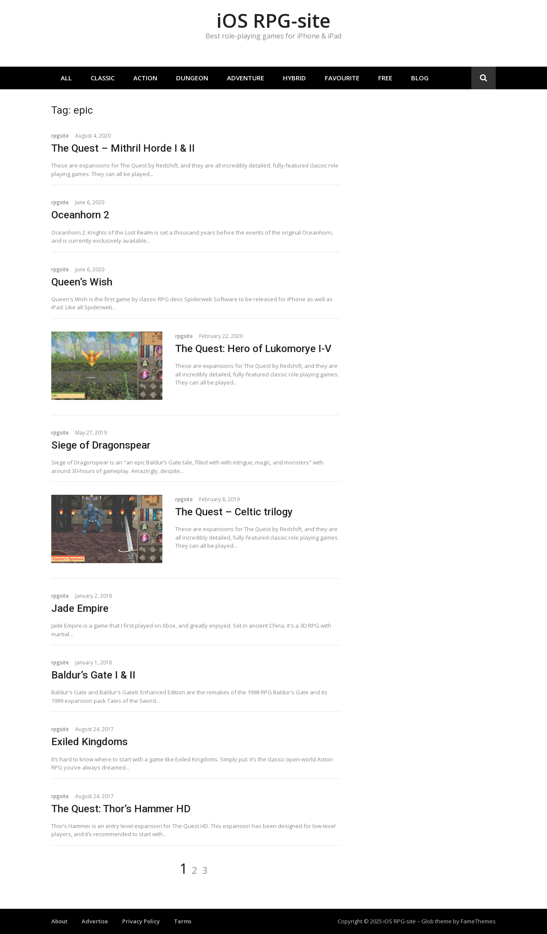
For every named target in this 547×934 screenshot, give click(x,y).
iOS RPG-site (273, 20)
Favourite (342, 77)
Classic (103, 77)
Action (145, 77)
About (59, 921)
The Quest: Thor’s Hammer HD (121, 809)
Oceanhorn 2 (80, 215)
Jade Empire (80, 608)
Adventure (245, 77)
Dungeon (192, 77)
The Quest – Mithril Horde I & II (123, 148)
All (66, 77)
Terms (182, 921)
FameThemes (478, 921)
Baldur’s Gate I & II (93, 675)
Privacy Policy (141, 921)
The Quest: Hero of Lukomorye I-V (253, 349)
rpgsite (60, 135)
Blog (420, 77)
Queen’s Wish (81, 282)
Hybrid (294, 77)
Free (385, 77)
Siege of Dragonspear (100, 445)
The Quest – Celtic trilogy (234, 512)
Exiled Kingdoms (89, 742)
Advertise (95, 921)
